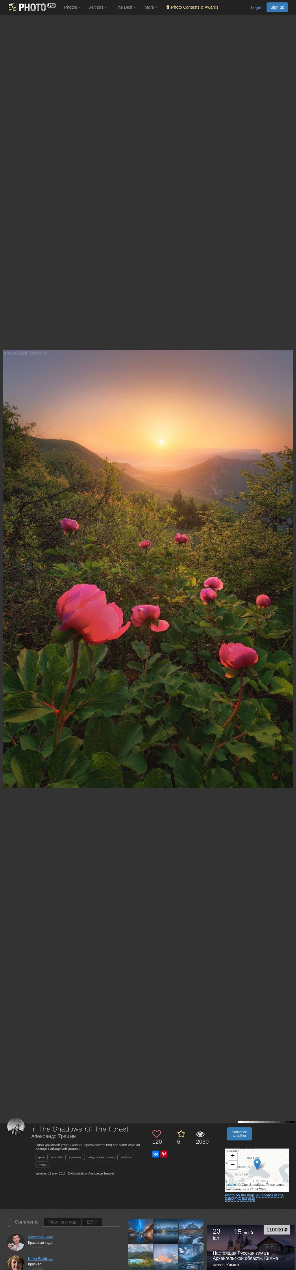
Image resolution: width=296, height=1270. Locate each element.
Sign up (277, 7)
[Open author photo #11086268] (166, 1231)
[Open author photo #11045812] (166, 1257)
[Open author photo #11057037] (140, 1257)
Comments (26, 1222)
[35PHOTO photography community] (31, 7)
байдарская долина (100, 1157)
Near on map (62, 1222)
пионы (42, 1164)
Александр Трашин (54, 1136)
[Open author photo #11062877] (191, 1231)
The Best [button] (126, 7)
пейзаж (126, 1157)
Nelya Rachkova (40, 1259)
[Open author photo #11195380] (140, 1231)
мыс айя (57, 1157)
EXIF (91, 1222)
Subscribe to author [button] (239, 1134)
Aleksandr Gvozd (41, 1237)
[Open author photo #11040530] (191, 1257)
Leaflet (231, 1184)
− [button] (233, 1165)
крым (41, 1157)
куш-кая (75, 1157)
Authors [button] (98, 7)
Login (256, 7)
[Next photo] (290, 553)
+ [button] (233, 1156)
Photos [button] (72, 7)
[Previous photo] (5, 553)
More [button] (151, 7)
